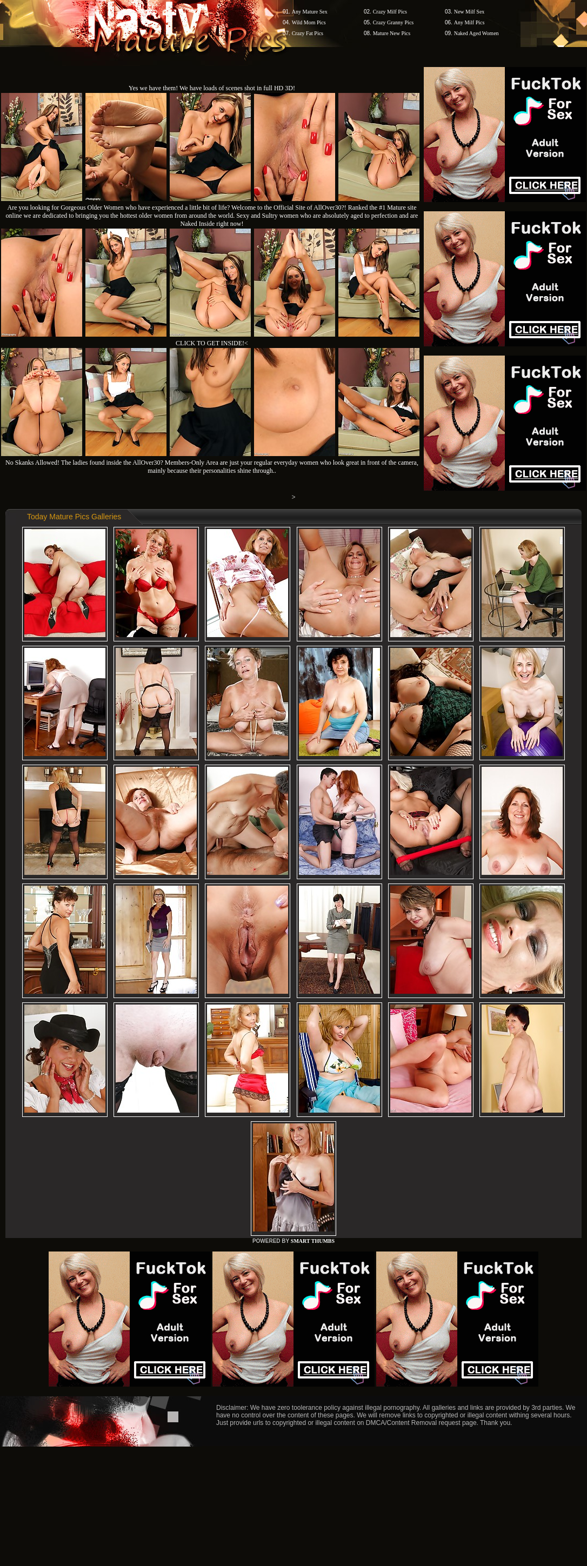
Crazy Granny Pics (393, 22)
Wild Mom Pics (309, 22)
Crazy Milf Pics (390, 12)
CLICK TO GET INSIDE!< (212, 343)
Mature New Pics (391, 33)
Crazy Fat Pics (307, 33)
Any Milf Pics (469, 22)
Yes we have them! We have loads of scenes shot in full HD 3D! (212, 88)
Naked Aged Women (476, 33)
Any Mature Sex (310, 12)
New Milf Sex (469, 12)
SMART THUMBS (313, 1241)
